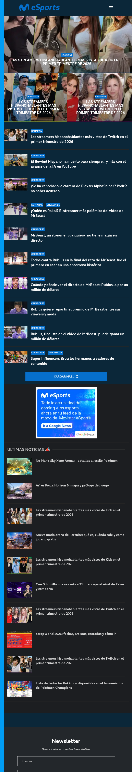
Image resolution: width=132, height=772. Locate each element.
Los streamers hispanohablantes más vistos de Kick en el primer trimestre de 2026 (33, 107)
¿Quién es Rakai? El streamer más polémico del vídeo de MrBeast (77, 217)
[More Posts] (66, 376)
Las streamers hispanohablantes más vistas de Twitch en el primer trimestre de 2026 (100, 107)
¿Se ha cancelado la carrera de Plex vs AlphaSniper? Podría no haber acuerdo (79, 189)
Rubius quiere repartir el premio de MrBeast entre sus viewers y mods (75, 313)
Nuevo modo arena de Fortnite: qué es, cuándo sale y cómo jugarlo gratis (80, 536)
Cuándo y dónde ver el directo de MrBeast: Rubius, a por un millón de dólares (79, 291)
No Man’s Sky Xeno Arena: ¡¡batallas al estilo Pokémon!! (78, 460)
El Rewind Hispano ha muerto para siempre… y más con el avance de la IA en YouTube (78, 164)
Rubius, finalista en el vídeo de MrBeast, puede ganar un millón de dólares (77, 336)
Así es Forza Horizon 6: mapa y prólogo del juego (72, 485)
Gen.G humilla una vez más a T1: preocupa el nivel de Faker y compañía (80, 586)
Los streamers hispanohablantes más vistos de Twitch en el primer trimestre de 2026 (79, 139)
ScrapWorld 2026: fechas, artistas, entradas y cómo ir (76, 633)
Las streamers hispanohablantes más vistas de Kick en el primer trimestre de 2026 (66, 62)
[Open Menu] (111, 8)
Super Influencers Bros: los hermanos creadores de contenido (72, 361)
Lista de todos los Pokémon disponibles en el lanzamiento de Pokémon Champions (79, 685)
